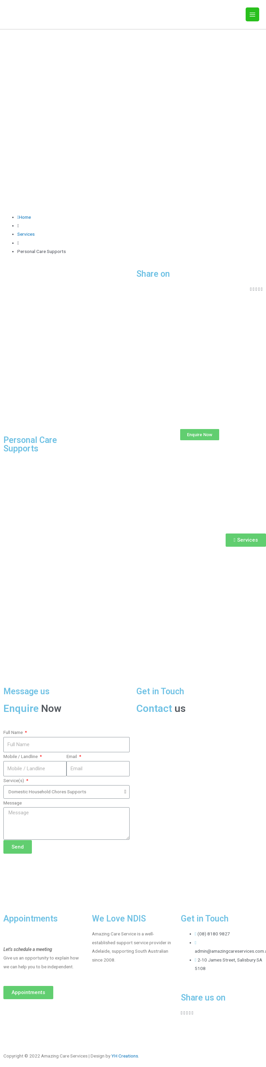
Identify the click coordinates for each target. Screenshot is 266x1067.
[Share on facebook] (251, 289)
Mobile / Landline (21, 756)
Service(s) (14, 780)
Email (72, 756)
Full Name (13, 732)
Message (12, 803)
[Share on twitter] (253, 289)
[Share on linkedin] (256, 289)
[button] (199, 434)
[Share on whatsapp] (259, 289)
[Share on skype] (262, 289)
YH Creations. (125, 1056)
